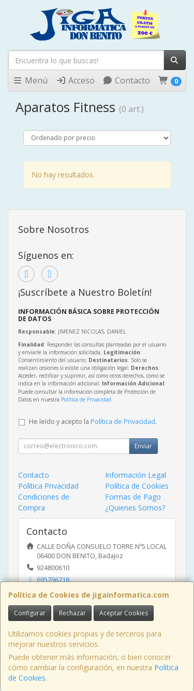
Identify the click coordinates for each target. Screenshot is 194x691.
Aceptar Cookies (123, 613)
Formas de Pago (133, 497)
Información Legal (135, 475)
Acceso (75, 80)
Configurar (30, 613)
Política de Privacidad (86, 399)
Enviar (143, 445)
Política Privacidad (48, 486)
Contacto (126, 80)
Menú (30, 80)
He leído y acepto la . (93, 421)
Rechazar (72, 613)
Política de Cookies (137, 486)
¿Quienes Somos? (135, 508)
